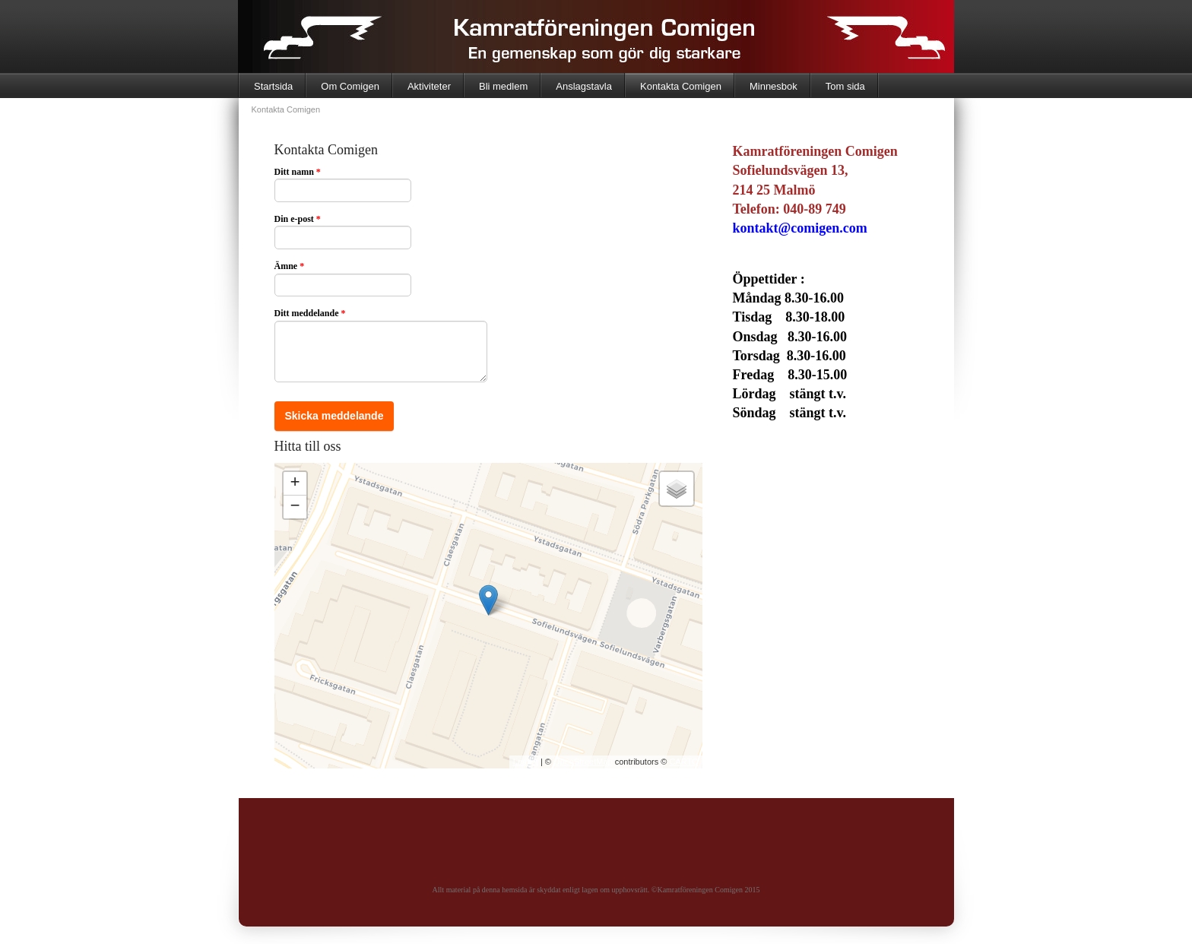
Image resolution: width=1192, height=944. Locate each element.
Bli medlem (503, 86)
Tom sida (845, 86)
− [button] (295, 507)
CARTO (683, 761)
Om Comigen (350, 86)
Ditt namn (297, 171)
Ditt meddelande (310, 313)
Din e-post (297, 219)
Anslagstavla (584, 86)
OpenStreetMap (583, 761)
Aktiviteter (429, 86)
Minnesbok (773, 86)
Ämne (289, 266)
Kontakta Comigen (680, 86)
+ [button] (295, 483)
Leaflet (525, 761)
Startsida (273, 86)
